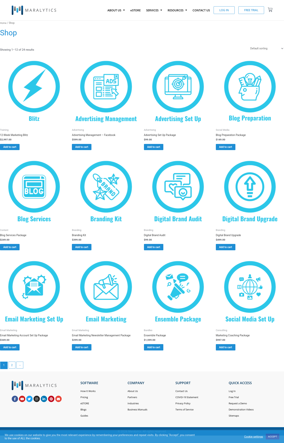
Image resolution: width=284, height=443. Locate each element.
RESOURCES (177, 10)
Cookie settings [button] (253, 436)
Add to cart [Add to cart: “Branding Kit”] (86, 250)
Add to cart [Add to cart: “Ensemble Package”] (158, 352)
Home (3, 22)
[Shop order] (265, 49)
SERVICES (154, 10)
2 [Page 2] (12, 371)
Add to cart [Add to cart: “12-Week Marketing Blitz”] (14, 148)
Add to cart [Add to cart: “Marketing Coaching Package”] (230, 352)
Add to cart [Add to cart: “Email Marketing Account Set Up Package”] (14, 352)
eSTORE (135, 10)
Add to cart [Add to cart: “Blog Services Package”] (14, 250)
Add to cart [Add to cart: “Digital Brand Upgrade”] (230, 250)
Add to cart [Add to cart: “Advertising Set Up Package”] (158, 148)
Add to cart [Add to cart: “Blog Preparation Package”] (230, 148)
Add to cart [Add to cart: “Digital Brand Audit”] (158, 250)
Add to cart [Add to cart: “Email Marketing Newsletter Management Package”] (86, 352)
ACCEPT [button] (272, 436)
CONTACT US (201, 10)
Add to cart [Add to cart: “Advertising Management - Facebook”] (86, 148)
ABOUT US (116, 10)
